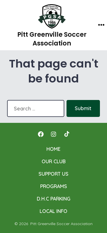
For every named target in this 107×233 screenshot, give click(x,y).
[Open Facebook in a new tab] (40, 134)
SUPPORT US (53, 174)
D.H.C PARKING (53, 198)
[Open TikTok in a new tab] (66, 134)
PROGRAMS (53, 186)
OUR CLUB (54, 161)
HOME (53, 149)
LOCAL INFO (53, 211)
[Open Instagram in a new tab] (53, 134)
